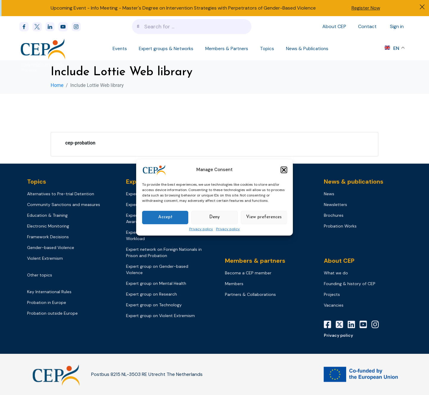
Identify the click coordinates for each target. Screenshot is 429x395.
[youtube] (65, 26)
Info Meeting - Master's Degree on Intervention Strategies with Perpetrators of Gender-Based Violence (203, 8)
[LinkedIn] (354, 324)
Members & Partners (226, 49)
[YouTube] (366, 324)
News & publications (353, 181)
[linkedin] (51, 26)
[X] (342, 324)
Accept (165, 217)
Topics (267, 49)
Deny (214, 217)
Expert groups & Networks (166, 49)
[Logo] (43, 48)
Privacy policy (201, 229)
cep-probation (80, 143)
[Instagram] (377, 324)
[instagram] (78, 26)
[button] (284, 170)
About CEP (334, 26)
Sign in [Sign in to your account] (397, 26)
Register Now (366, 8)
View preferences (264, 217)
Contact (367, 26)
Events (120, 49)
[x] (39, 26)
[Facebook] (25, 26)
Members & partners (255, 261)
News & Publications (307, 49)
